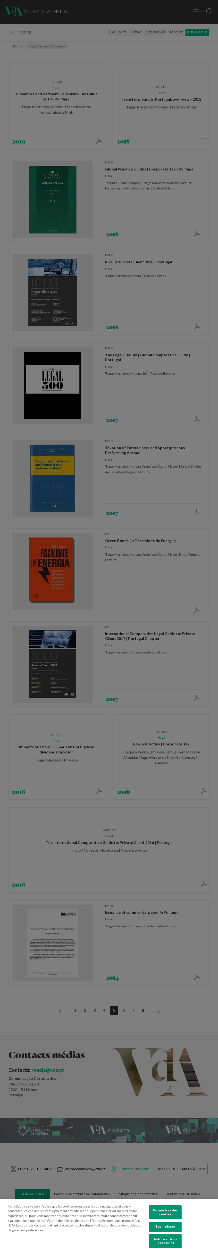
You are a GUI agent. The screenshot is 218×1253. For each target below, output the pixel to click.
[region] (109, 1226)
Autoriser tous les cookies (165, 1241)
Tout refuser (165, 1226)
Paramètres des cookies (165, 1212)
